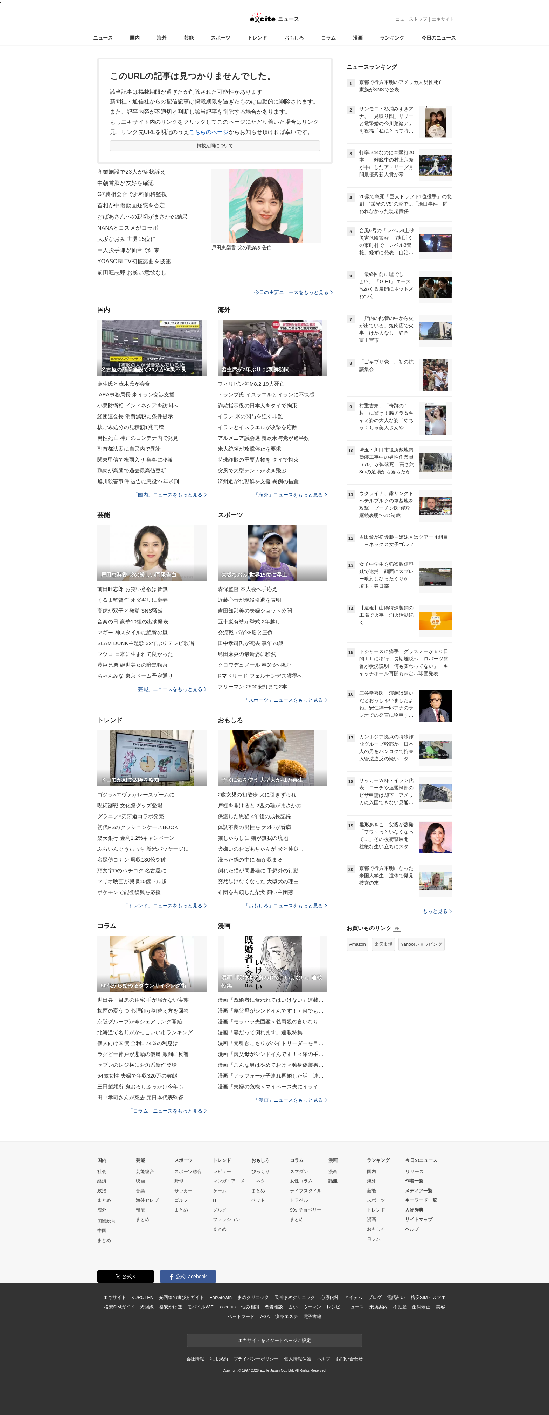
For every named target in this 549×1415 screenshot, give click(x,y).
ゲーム (220, 1190)
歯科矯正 (421, 1306)
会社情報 (195, 1359)
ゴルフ (181, 1200)
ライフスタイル (306, 1190)
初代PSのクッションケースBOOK (137, 827)
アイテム (353, 1297)
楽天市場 (383, 944)
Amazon (357, 944)
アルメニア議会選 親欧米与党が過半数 (263, 438)
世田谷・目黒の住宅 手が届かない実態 (143, 1000)
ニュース (103, 38)
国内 (135, 38)
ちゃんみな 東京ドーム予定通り (135, 676)
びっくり (260, 1171)
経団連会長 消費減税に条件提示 (135, 416)
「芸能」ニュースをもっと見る (170, 689)
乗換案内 (378, 1306)
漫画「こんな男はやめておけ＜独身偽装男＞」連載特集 (272, 1065)
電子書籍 (312, 1316)
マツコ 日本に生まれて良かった (135, 654)
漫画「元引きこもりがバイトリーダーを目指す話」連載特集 (272, 1043)
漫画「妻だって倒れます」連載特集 (260, 1032)
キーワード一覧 (421, 1200)
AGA (265, 1316)
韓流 (140, 1210)
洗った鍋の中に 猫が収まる (250, 860)
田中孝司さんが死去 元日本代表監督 (140, 1097)
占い (293, 1306)
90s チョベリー (305, 1210)
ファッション (226, 1219)
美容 (440, 1306)
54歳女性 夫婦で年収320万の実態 (137, 1076)
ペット (258, 1200)
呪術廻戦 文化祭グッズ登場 (129, 805)
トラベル (299, 1200)
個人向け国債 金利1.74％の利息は (137, 1043)
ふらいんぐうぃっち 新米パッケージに (143, 849)
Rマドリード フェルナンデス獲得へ (260, 676)
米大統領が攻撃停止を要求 (249, 449)
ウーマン (312, 1306)
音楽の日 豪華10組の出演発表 (132, 621)
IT (215, 1200)
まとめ (104, 1200)
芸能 (189, 38)
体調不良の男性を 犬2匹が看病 (254, 827)
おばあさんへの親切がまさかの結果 (142, 217)
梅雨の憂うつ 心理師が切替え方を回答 (143, 1011)
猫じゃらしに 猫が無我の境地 (253, 838)
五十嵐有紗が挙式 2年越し (249, 621)
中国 (101, 1230)
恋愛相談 (274, 1306)
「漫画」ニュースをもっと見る (290, 1100)
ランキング (392, 38)
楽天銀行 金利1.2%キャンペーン (135, 838)
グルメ (220, 1210)
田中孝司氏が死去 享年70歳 (251, 643)
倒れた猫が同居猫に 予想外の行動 (258, 870)
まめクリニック (253, 1297)
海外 (162, 38)
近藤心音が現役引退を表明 (249, 600)
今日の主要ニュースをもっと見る (293, 292)
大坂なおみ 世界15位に (126, 239)
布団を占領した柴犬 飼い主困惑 (255, 892)
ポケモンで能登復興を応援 (129, 892)
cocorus (228, 1306)
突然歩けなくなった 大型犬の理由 (258, 881)
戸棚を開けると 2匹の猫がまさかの (260, 805)
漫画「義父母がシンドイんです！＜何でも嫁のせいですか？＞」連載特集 (272, 1011)
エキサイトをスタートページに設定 (274, 1340)
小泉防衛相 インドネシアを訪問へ (137, 405)
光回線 (147, 1306)
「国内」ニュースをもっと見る (170, 495)
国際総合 (106, 1221)
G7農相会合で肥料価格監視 (132, 194)
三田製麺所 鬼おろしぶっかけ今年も (140, 1086)
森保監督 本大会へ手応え (248, 589)
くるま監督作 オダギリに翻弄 (132, 600)
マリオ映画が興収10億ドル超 (132, 881)
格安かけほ (170, 1306)
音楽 (140, 1190)
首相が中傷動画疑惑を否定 (131, 205)
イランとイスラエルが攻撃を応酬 (257, 427)
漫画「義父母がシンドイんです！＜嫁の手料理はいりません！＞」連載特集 (272, 1054)
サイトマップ (418, 1219)
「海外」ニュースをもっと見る (290, 495)
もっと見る (437, 911)
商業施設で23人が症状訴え (131, 172)
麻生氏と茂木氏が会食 (123, 384)
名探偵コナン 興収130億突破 (131, 860)
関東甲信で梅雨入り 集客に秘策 (135, 460)
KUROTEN (142, 1297)
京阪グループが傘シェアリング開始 (139, 1021)
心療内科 (330, 1297)
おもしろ (294, 38)
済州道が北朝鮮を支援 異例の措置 (258, 481)
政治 (101, 1190)
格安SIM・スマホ (428, 1297)
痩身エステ (286, 1316)
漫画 (358, 38)
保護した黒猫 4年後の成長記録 (254, 816)
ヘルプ (412, 1229)
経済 (101, 1181)
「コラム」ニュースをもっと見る (167, 1111)
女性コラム (301, 1181)
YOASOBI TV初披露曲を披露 (134, 261)
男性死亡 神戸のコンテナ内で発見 (137, 438)
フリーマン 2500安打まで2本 (252, 686)
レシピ (333, 1306)
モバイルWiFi (200, 1306)
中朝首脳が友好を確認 (125, 183)
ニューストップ (411, 19)
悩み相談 (250, 1306)
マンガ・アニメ (229, 1181)
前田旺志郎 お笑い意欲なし (132, 273)
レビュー (222, 1171)
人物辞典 (414, 1210)
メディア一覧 (418, 1190)
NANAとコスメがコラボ (127, 228)
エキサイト (443, 19)
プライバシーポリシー (256, 1359)
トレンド (257, 38)
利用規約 (219, 1359)
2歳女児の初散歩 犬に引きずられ (257, 795)
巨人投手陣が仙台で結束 (128, 250)
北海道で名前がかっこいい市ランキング (145, 1032)
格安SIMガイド (119, 1306)
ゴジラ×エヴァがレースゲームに (136, 795)
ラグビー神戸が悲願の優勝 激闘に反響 (143, 1054)
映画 (140, 1181)
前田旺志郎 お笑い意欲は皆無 (132, 589)
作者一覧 (414, 1181)
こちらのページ (209, 132)
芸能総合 (145, 1171)
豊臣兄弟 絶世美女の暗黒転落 (132, 665)
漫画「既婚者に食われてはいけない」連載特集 (272, 1000)
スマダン (299, 1171)
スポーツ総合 (188, 1171)
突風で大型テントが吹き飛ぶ (252, 470)
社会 (101, 1171)
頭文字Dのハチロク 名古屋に (131, 870)
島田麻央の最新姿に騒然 (247, 654)
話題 (333, 1181)
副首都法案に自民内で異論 (129, 449)
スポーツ (220, 38)
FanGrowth (221, 1297)
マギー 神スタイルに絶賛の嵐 (132, 632)
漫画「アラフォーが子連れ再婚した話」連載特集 (272, 1076)
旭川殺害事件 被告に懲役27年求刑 (138, 481)
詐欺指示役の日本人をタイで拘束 (257, 405)
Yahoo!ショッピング (421, 944)
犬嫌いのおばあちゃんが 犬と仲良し (261, 849)
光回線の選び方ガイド (181, 1297)
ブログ (375, 1297)
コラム (328, 38)
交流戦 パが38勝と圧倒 (245, 632)
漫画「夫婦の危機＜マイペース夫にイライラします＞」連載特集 (272, 1086)
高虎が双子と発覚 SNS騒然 (130, 611)
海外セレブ (147, 1200)
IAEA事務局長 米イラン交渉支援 (135, 395)
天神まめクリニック (294, 1297)
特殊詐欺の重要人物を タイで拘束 (258, 460)
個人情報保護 (297, 1359)
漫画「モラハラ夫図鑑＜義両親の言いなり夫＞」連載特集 (272, 1021)
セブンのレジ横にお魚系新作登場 (137, 1065)
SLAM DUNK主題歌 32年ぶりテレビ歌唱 (145, 643)
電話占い (396, 1297)
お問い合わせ (349, 1359)
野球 (178, 1181)
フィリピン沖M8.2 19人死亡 (251, 384)
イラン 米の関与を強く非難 (250, 416)
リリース (414, 1171)
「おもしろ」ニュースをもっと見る (285, 905)
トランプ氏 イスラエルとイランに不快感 (266, 395)
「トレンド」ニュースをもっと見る (165, 905)
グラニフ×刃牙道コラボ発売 (130, 816)
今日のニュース (439, 38)
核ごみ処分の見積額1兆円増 (130, 427)
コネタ (258, 1181)
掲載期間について (215, 145)
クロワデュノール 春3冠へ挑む (254, 665)
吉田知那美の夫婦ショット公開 (255, 611)
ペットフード (241, 1316)
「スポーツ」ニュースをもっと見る (285, 700)
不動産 (400, 1306)
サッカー (183, 1190)
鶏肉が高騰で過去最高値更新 (131, 470)
